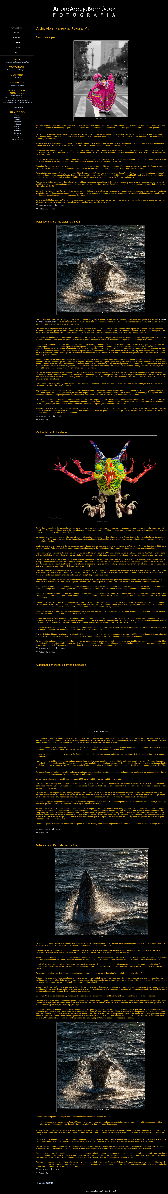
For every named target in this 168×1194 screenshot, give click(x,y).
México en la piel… (17, 69)
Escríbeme (17, 51)
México (52, 209)
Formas (16, 6)
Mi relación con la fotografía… (17, 44)
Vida (16, 26)
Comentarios (17, 104)
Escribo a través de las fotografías (17, 36)
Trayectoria (17, 91)
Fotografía (43, 209)
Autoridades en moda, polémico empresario (17, 76)
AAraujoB (61, 205)
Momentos (16, 11)
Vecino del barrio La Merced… (17, 74)
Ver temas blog (18, 81)
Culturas (17, 21)
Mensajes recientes (17, 59)
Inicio (17, 89)
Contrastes (16, 16)
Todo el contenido (17, 113)
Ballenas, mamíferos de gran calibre (56, 845)
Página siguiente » (46, 1183)
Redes (17, 109)
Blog (17, 111)
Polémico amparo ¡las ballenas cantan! (17, 72)
